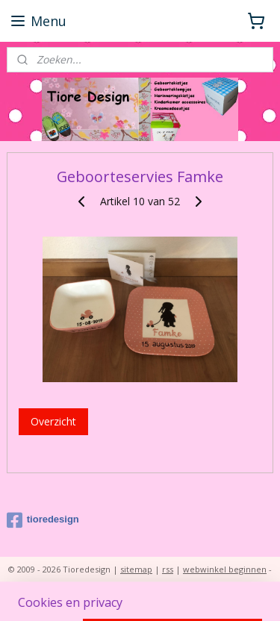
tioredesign (43, 520)
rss (167, 569)
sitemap (136, 569)
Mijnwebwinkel (165, 593)
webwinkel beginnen (225, 569)
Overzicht (53, 422)
